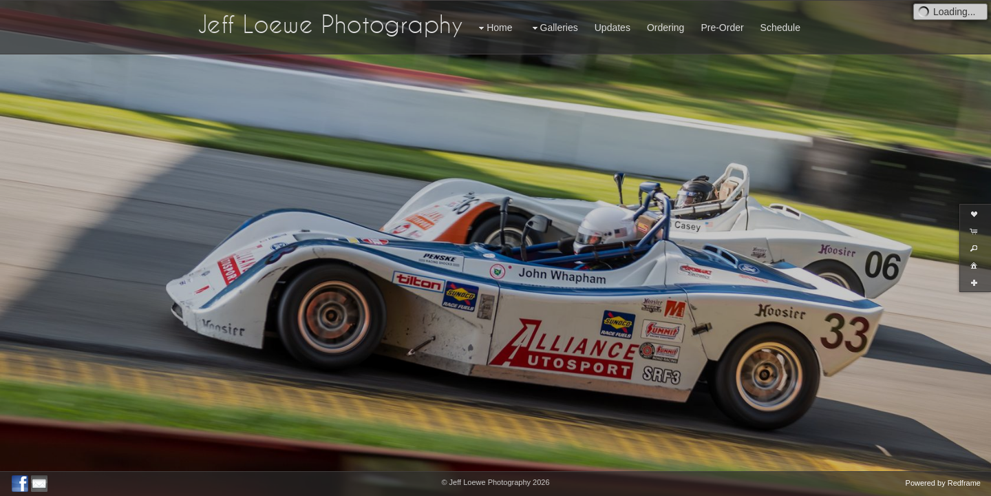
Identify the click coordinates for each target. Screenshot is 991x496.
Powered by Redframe (943, 483)
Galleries (553, 28)
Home (494, 28)
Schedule (780, 27)
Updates (612, 27)
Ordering (665, 27)
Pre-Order (722, 27)
